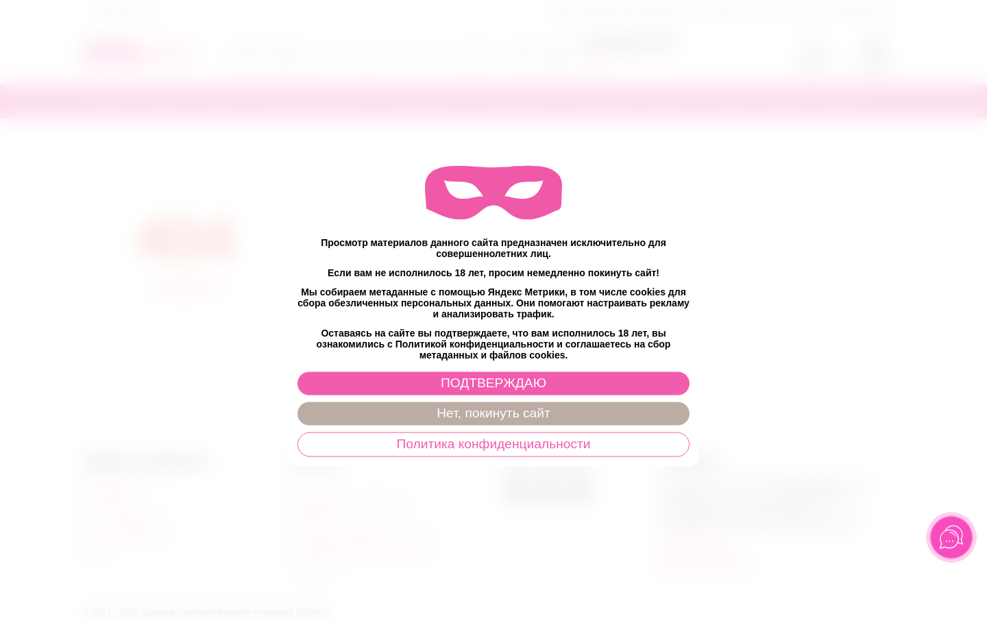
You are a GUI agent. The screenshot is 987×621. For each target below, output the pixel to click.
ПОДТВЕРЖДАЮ (493, 383)
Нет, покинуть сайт (493, 413)
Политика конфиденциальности (493, 444)
